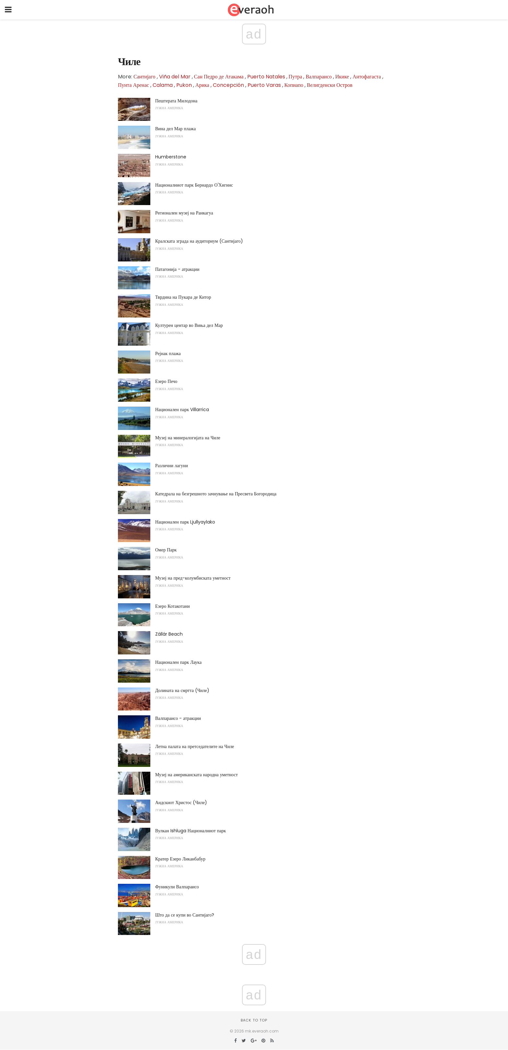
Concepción (228, 85)
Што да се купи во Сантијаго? (184, 915)
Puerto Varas (264, 85)
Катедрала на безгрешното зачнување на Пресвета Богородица (215, 493)
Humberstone (170, 157)
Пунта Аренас (133, 85)
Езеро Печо (166, 381)
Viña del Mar (174, 76)
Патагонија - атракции (177, 269)
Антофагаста (366, 76)
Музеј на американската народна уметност (196, 774)
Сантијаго (144, 76)
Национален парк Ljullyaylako (185, 522)
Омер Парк (166, 550)
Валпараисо (318, 76)
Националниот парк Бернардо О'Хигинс (194, 185)
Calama (163, 85)
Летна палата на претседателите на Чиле (194, 746)
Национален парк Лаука (178, 662)
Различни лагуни (171, 465)
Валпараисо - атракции (178, 718)
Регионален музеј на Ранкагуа (184, 213)
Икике (342, 76)
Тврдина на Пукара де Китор (183, 297)
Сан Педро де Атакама (219, 76)
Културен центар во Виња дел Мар (189, 325)
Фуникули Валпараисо (177, 886)
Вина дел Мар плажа (175, 128)
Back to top (254, 1020)
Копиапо (293, 85)
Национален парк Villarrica (182, 409)
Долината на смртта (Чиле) (182, 690)
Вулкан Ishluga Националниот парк (190, 830)
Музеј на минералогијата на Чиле (187, 437)
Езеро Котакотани (172, 606)
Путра (295, 76)
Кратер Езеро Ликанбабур (180, 859)
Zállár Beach (169, 634)
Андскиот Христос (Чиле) (181, 802)
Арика (202, 85)
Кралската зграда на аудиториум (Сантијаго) (199, 241)
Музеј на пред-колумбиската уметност (193, 578)
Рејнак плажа (168, 353)
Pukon (184, 85)
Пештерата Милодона (176, 101)
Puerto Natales (266, 76)
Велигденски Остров (329, 85)
